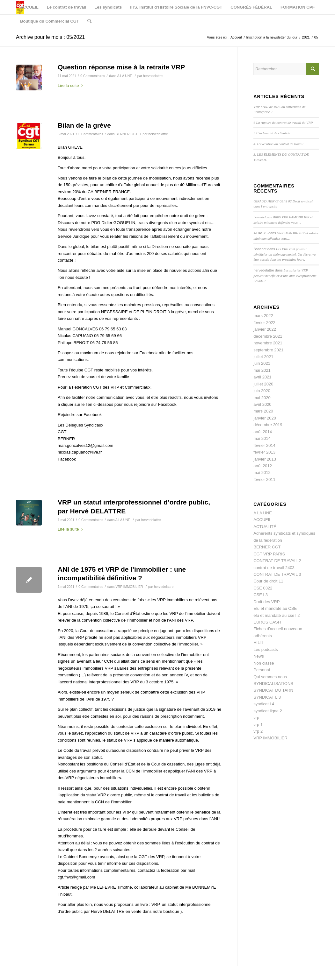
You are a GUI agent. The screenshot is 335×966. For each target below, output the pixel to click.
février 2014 (264, 445)
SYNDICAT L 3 (267, 697)
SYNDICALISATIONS (273, 683)
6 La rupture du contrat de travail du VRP (283, 122)
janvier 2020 (264, 418)
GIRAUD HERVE (266, 201)
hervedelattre (153, 76)
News (258, 656)
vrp (256, 717)
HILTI (258, 642)
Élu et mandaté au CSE (275, 608)
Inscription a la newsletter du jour (271, 37)
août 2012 (262, 465)
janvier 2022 (264, 329)
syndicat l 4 (263, 704)
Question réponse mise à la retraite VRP (121, 67)
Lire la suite (71, 85)
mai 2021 (261, 370)
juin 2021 (261, 363)
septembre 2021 (268, 350)
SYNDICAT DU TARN (273, 690)
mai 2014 (261, 438)
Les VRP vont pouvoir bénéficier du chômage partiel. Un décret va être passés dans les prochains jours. (284, 254)
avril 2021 (262, 377)
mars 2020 (263, 411)
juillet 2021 (263, 356)
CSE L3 (260, 594)
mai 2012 (261, 472)
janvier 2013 (264, 459)
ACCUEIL (262, 519)
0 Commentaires (92, 76)
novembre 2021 (267, 343)
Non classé (263, 663)
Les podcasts (265, 649)
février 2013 (264, 452)
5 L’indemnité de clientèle (271, 133)
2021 (306, 37)
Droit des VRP (266, 601)
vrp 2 (258, 731)
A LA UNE (124, 76)
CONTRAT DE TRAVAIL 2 (277, 560)
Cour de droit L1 (268, 581)
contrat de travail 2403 (274, 567)
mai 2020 (261, 397)
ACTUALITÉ (264, 526)
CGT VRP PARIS (269, 554)
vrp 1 (258, 724)
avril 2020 (262, 404)
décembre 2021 (267, 336)
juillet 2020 (263, 384)
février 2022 (264, 322)
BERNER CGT (126, 134)
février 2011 (264, 479)
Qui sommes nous (270, 676)
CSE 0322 (262, 588)
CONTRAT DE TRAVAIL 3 (277, 574)
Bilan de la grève (84, 125)
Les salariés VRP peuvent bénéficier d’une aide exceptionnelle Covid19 (285, 275)
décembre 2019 (267, 424)
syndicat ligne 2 (267, 711)
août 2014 (262, 431)
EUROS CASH (267, 622)
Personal (261, 669)
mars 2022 (263, 315)
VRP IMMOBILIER (129, 587)
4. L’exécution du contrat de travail (278, 144)
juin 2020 (261, 390)
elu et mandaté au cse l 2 (276, 615)
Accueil (236, 37)
